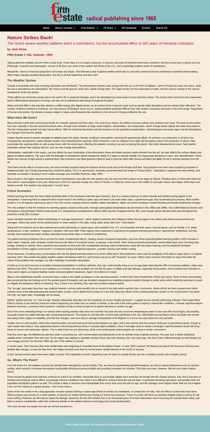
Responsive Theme (133, 424)
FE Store (110, 28)
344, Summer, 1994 (39, 54)
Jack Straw (19, 49)
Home (46, 28)
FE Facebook (129, 28)
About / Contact (66, 28)
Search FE (161, 28)
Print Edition (90, 28)
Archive (146, 28)
